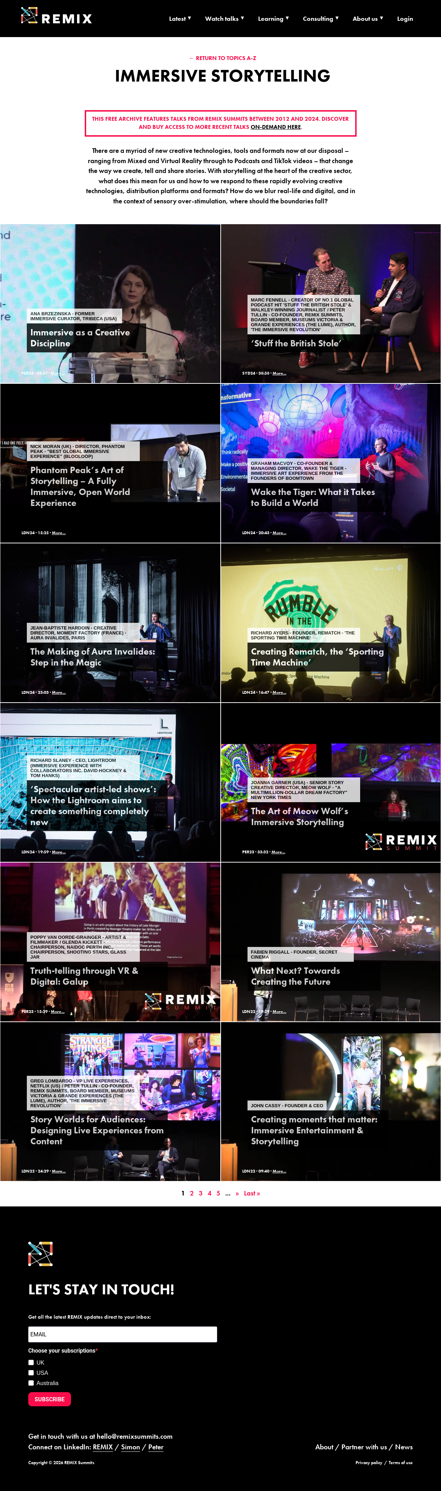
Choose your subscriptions (61, 1350)
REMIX (103, 1446)
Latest (177, 18)
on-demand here (276, 127)
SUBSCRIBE (50, 1399)
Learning (271, 18)
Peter (155, 1446)
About (324, 1446)
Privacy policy (369, 1463)
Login (405, 18)
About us (365, 18)
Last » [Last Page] (252, 1193)
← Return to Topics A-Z (222, 58)
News (404, 1446)
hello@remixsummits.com (135, 1436)
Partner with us (364, 1446)
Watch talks (222, 18)
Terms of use (401, 1463)
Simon (130, 1446)
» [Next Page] (237, 1193)
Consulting (318, 18)
